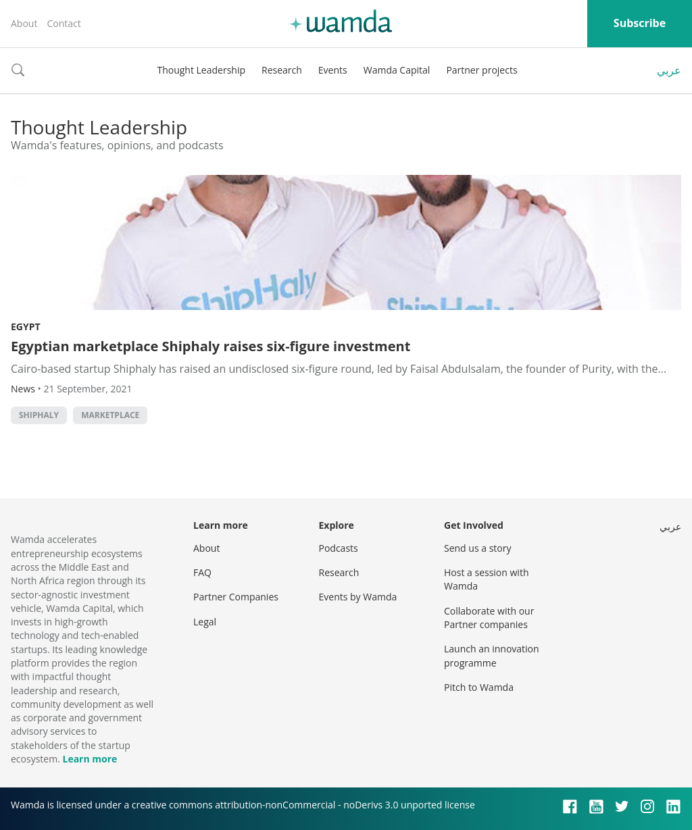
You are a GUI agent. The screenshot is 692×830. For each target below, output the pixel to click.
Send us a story (477, 548)
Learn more (89, 758)
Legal (204, 621)
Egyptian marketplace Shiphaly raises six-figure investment (210, 346)
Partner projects (481, 69)
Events (332, 69)
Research (282, 69)
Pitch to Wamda (479, 687)
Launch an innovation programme (491, 655)
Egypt (26, 326)
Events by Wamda (358, 596)
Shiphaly (39, 415)
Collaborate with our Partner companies (489, 617)
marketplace (110, 415)
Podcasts (338, 548)
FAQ (202, 572)
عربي (669, 70)
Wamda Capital (397, 69)
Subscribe (640, 23)
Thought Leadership (201, 69)
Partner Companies (235, 596)
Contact (63, 23)
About (24, 23)
